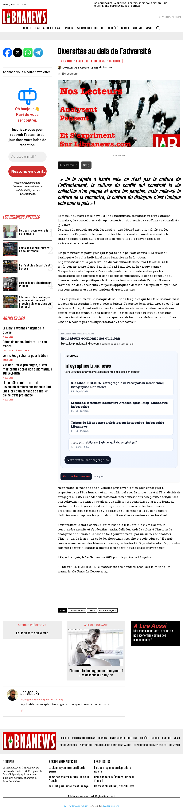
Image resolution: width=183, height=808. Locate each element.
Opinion (114, 61)
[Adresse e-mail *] (27, 157)
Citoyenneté (77, 610)
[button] (158, 28)
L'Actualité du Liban (16, 350)
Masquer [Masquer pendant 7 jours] (98, 476)
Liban (92, 610)
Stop (86, 165)
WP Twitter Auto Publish (76, 806)
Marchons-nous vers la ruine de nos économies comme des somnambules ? (153, 635)
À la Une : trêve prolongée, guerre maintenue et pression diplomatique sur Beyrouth (35, 301)
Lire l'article (68, 165)
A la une (8, 337)
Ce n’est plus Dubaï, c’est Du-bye (34, 267)
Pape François (107, 610)
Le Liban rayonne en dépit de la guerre (34, 232)
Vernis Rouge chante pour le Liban (34, 284)
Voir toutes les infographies (88, 460)
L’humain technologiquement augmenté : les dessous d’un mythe (96, 673)
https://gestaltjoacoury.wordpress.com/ (41, 699)
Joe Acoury (81, 67)
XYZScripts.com (111, 806)
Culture (8, 360)
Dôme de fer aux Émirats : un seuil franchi (34, 249)
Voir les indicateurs (76, 476)
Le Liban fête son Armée (32, 633)
